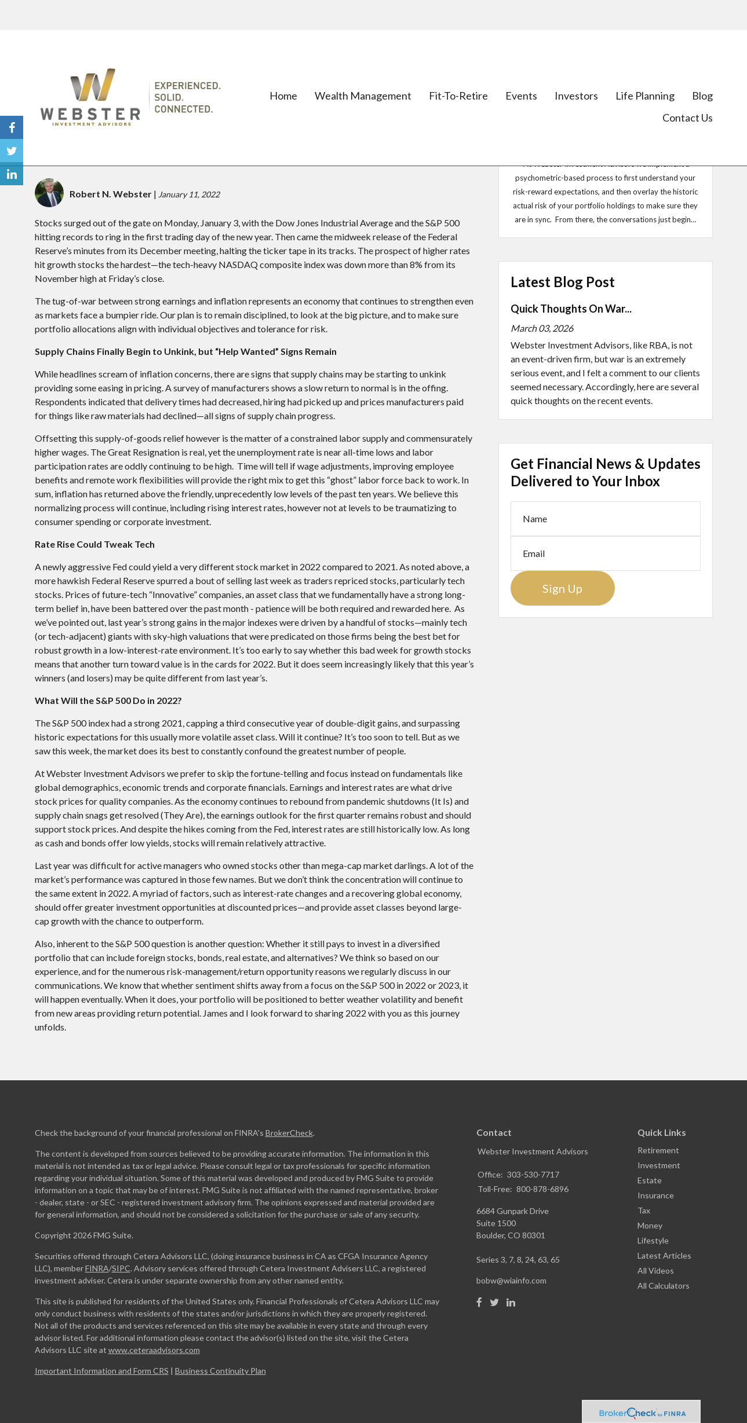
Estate (649, 1180)
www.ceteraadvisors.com (154, 1350)
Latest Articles (664, 1255)
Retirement (658, 1150)
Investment (658, 1165)
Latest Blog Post (563, 281)
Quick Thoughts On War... (571, 308)
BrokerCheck (289, 1133)
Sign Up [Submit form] (562, 588)
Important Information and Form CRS (102, 1371)
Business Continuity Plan (220, 1371)
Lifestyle (653, 1240)
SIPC (121, 1268)
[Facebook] (479, 1302)
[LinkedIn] (510, 1302)
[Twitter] (494, 1302)
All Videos (655, 1270)
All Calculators (663, 1285)
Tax (643, 1210)
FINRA (97, 1268)
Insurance (655, 1195)
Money (649, 1225)
